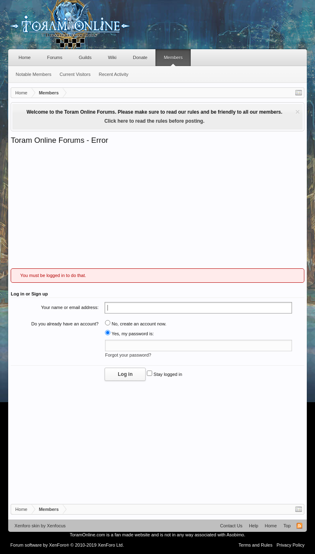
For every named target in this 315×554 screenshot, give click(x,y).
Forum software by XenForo (67, 545)
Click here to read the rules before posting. (154, 121)
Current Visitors (75, 74)
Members (173, 57)
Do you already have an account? (64, 323)
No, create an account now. (135, 323)
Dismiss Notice (297, 112)
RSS (299, 525)
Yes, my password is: (129, 333)
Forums (54, 57)
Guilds (85, 57)
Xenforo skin (26, 525)
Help (253, 525)
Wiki (112, 57)
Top (287, 525)
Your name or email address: (69, 307)
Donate (140, 57)
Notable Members (33, 74)
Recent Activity (113, 74)
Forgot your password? (128, 355)
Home (24, 57)
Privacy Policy (290, 545)
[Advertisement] (157, 206)
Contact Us (231, 525)
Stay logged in (164, 374)
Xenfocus (56, 525)
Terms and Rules (256, 545)
